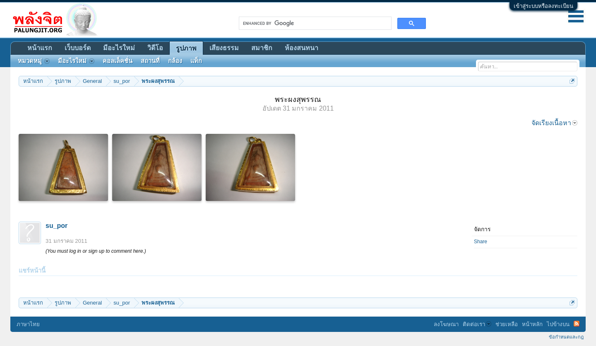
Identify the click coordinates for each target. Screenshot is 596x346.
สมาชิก (261, 47)
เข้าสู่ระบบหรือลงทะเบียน (543, 6)
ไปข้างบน (558, 324)
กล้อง (175, 61)
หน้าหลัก (532, 324)
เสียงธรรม (224, 47)
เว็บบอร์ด (78, 47)
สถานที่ (150, 61)
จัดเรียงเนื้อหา (554, 122)
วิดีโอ (155, 47)
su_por (56, 225)
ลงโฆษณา (446, 324)
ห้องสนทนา (301, 47)
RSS (576, 324)
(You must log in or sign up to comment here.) (96, 251)
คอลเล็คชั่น (117, 61)
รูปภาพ (186, 48)
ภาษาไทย (28, 324)
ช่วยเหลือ (506, 324)
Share (480, 241)
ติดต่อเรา (477, 324)
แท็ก (196, 61)
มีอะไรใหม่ (119, 47)
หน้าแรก (39, 47)
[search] (314, 23)
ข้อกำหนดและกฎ (566, 336)
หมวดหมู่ (34, 61)
